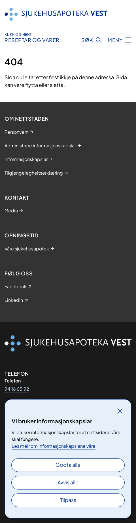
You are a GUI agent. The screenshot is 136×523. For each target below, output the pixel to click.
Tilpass (68, 500)
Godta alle (68, 464)
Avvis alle (68, 482)
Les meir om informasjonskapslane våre (53, 446)
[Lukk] (119, 410)
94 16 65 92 (17, 389)
